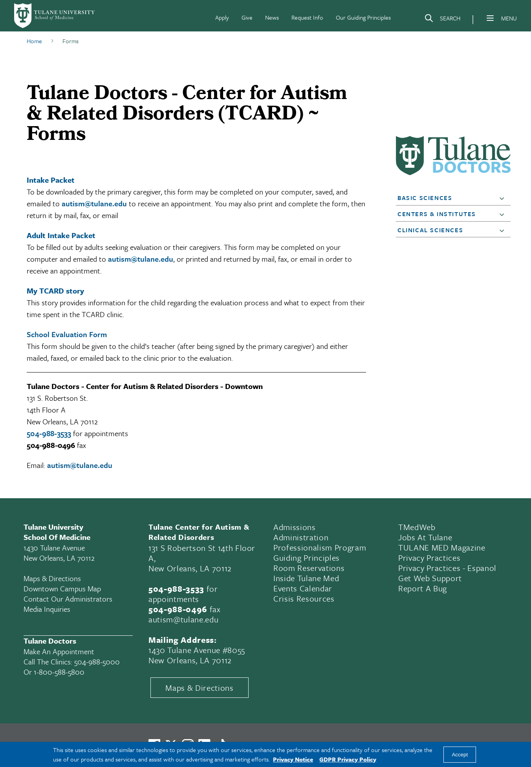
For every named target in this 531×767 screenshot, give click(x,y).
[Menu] (490, 18)
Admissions (294, 527)
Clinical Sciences (430, 230)
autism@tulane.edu (94, 203)
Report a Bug (422, 588)
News (272, 17)
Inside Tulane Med (306, 578)
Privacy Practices (429, 557)
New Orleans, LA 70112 (190, 568)
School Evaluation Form (67, 334)
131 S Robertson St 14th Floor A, (201, 553)
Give (247, 17)
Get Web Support (430, 578)
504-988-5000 (97, 661)
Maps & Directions (52, 578)
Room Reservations (308, 568)
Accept (460, 755)
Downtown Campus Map (62, 588)
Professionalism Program (319, 547)
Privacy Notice (293, 759)
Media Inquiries (47, 609)
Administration (300, 537)
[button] (503, 198)
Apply (222, 17)
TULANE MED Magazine (441, 547)
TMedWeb (417, 527)
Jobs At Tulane (425, 537)
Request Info (307, 17)
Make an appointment (59, 651)
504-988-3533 (49, 433)
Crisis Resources (304, 598)
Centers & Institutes (436, 213)
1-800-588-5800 (59, 671)
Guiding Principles (306, 557)
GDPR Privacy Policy (347, 759)
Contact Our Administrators (68, 598)
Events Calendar (302, 588)
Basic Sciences (424, 197)
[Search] (442, 19)
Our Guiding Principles (363, 17)
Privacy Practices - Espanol (447, 568)
